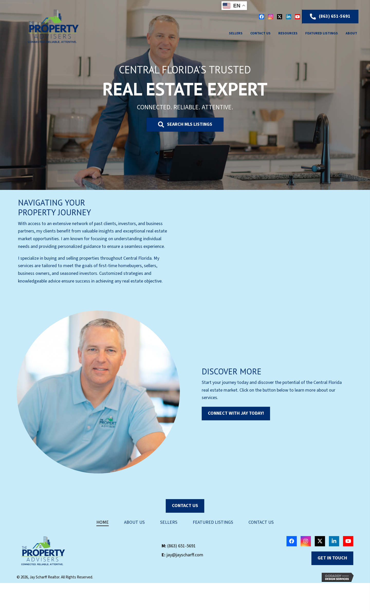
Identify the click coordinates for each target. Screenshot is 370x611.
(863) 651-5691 (181, 546)
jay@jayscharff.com (184, 555)
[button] (261, 16)
